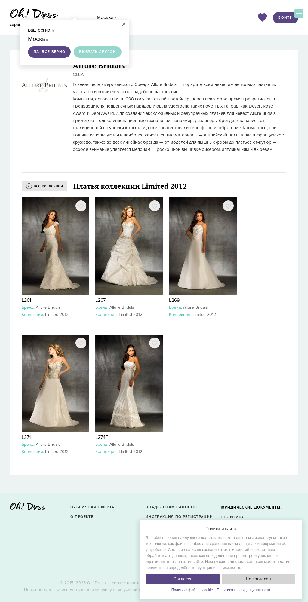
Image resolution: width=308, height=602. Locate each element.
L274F (101, 437)
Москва (105, 17)
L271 (26, 437)
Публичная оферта (92, 507)
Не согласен (258, 579)
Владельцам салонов (171, 507)
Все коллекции (48, 185)
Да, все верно (49, 52)
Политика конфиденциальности (243, 590)
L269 (174, 300)
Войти (285, 17)
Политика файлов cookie (192, 590)
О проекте (82, 517)
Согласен (183, 579)
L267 (100, 300)
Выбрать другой (97, 52)
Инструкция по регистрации (179, 517)
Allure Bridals (48, 307)
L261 (26, 300)
